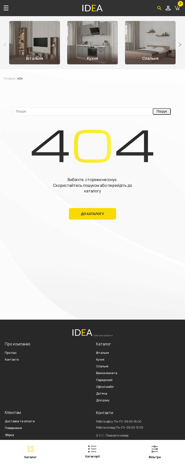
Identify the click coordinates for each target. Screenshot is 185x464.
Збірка (9, 435)
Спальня (102, 366)
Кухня (100, 359)
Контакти (12, 359)
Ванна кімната (106, 373)
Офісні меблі (105, 387)
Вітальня (102, 353)
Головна (9, 78)
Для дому (103, 400)
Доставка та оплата (20, 421)
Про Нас (11, 353)
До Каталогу (92, 213)
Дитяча (101, 393)
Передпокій (104, 380)
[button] (180, 45)
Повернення (13, 428)
